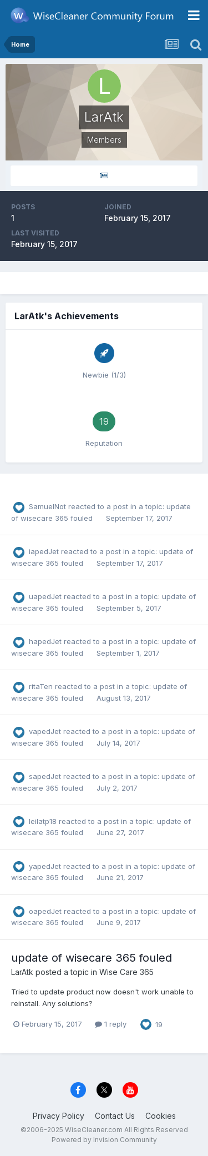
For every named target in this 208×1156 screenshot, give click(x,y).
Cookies (160, 1115)
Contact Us (115, 1115)
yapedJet (45, 866)
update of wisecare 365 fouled (91, 957)
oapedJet (45, 911)
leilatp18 (43, 821)
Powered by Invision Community (104, 1139)
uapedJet (45, 596)
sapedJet (45, 776)
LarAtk (22, 972)
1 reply (110, 1023)
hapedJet (45, 641)
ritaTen (41, 686)
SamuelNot (47, 506)
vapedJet (45, 731)
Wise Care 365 (126, 972)
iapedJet (44, 551)
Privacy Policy (58, 1115)
